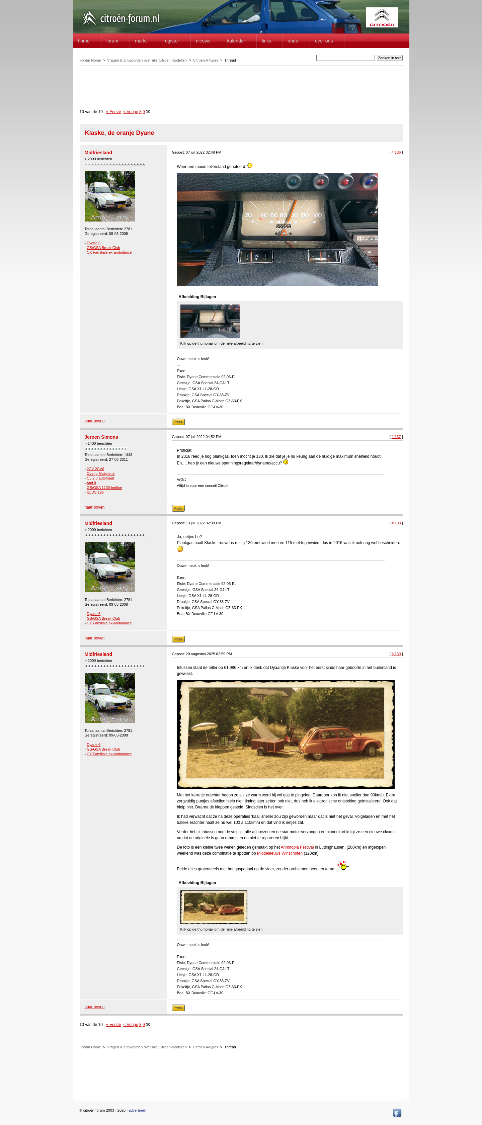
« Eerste (113, 111)
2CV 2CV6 (95, 469)
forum (112, 40)
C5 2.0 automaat (100, 478)
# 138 (396, 523)
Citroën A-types (205, 60)
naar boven (95, 421)
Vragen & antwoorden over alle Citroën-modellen (146, 60)
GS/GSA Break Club (103, 248)
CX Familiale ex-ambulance (109, 252)
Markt (141, 40)
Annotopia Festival (297, 847)
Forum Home (90, 60)
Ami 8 (91, 483)
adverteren (137, 1110)
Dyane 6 (93, 243)
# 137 (396, 437)
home (84, 40)
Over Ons (324, 40)
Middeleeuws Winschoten (280, 853)
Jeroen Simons (101, 437)
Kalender (236, 40)
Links (266, 40)
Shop (293, 40)
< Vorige (130, 111)
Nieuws (203, 40)
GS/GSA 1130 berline (104, 488)
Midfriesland (98, 152)
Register (171, 40)
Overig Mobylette (100, 473)
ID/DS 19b (95, 492)
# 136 (396, 152)
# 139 (396, 654)
